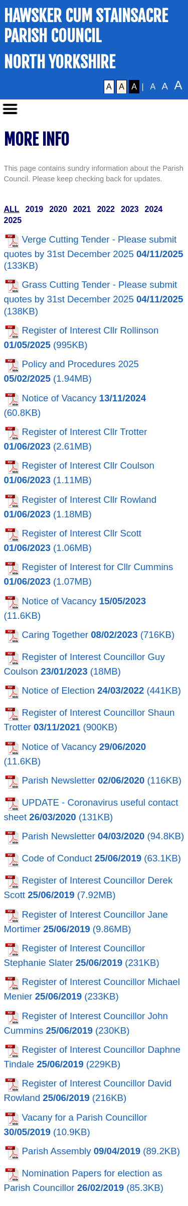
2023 (130, 209)
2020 (58, 209)
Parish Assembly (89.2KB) (101, 1151)
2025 (13, 220)
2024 (154, 209)
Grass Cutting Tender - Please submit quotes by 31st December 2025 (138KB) (93, 297)
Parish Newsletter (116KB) (101, 780)
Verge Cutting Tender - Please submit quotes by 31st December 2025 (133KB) (93, 252)
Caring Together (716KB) (98, 634)
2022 (106, 209)
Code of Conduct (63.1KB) (101, 858)
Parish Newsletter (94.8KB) (103, 836)
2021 (82, 209)
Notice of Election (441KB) (101, 690)
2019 (35, 209)
